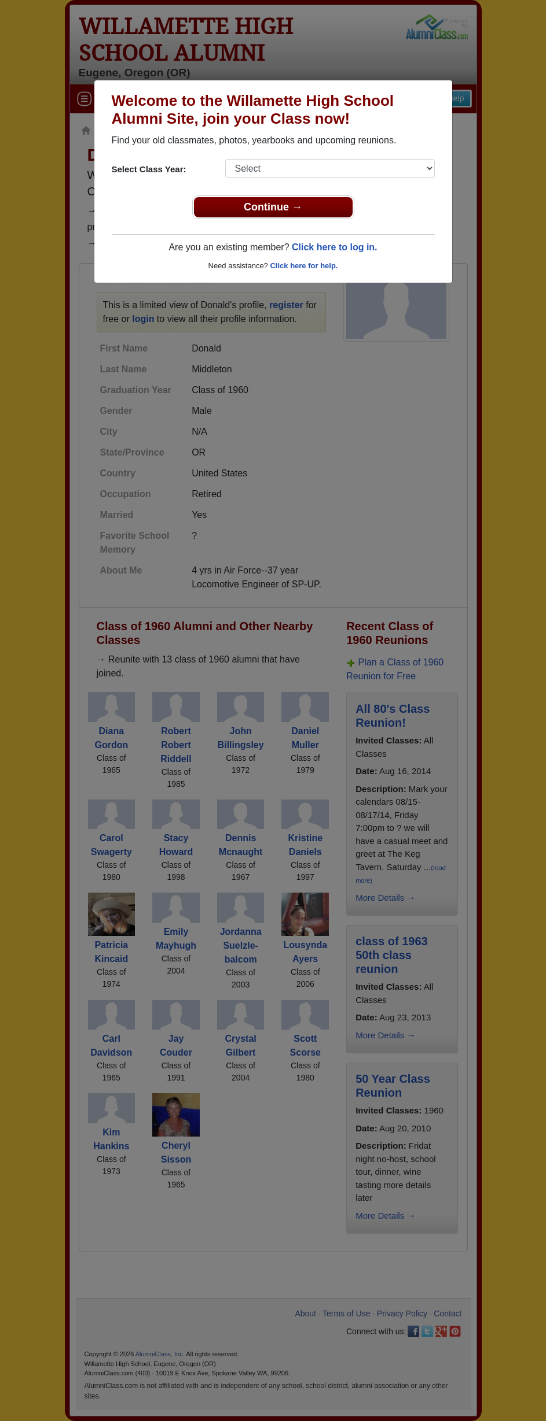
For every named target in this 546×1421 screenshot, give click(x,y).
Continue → (273, 207)
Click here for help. (304, 265)
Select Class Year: (149, 169)
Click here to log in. (335, 247)
